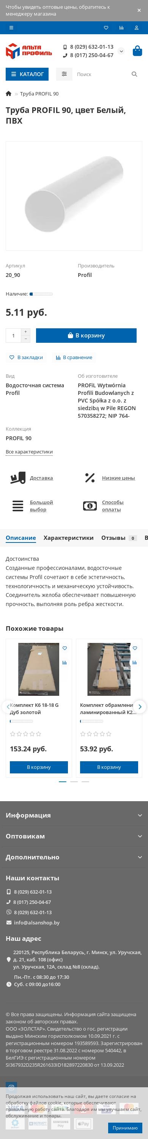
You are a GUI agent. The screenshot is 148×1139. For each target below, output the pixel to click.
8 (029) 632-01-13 (86, 47)
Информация (74, 815)
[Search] (107, 74)
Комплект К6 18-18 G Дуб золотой (34, 709)
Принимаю (125, 1128)
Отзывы (119, 538)
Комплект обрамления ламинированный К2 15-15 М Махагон (108, 709)
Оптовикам (74, 836)
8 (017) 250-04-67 (86, 55)
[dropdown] (11, 28)
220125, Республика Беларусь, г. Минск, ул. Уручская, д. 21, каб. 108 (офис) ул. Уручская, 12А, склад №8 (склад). (77, 959)
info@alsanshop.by (37, 922)
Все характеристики (29, 451)
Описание (21, 538)
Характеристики (69, 538)
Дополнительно (74, 857)
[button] (8, 706)
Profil (85, 274)
